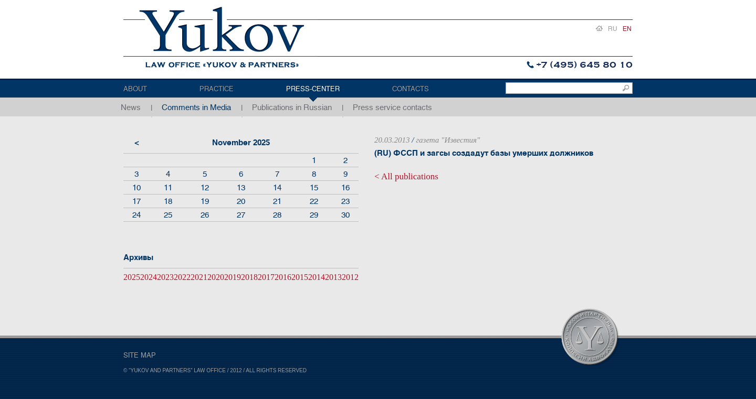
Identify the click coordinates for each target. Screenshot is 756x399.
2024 (148, 277)
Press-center (313, 89)
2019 (232, 277)
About (135, 89)
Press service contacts (392, 107)
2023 (165, 277)
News (131, 107)
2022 (182, 277)
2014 (316, 277)
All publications (409, 176)
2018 (249, 277)
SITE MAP (139, 355)
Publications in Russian (292, 107)
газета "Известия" (448, 140)
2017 (266, 277)
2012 (350, 277)
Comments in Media (196, 107)
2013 (333, 277)
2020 (215, 277)
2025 (131, 277)
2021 (199, 277)
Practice (217, 89)
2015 (299, 277)
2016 (283, 277)
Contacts (410, 89)
